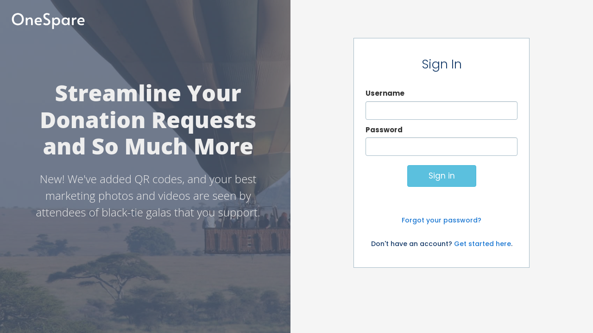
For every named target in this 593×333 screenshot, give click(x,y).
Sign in (442, 175)
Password (384, 130)
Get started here (482, 243)
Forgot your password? (441, 220)
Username (385, 93)
